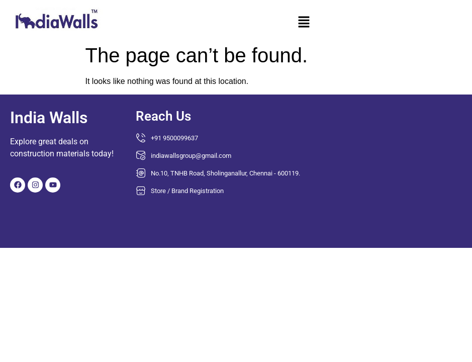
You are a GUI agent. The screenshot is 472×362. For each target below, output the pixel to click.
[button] (304, 23)
